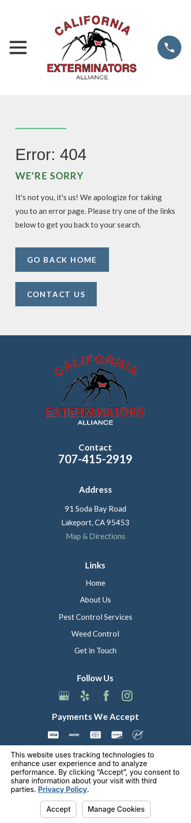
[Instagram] (127, 695)
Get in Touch (95, 650)
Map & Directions (95, 536)
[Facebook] (106, 695)
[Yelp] (84, 695)
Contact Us (56, 294)
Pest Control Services (95, 616)
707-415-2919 (95, 459)
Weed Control (95, 633)
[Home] (92, 47)
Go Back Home (62, 259)
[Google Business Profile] (64, 695)
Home (95, 582)
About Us (95, 599)
